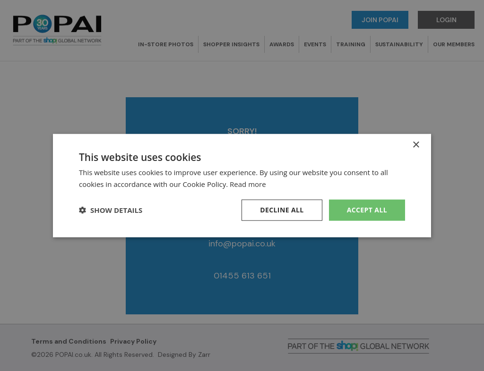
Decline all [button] (281, 209)
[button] (110, 210)
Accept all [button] (367, 209)
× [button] (415, 145)
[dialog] (242, 185)
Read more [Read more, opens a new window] (248, 184)
